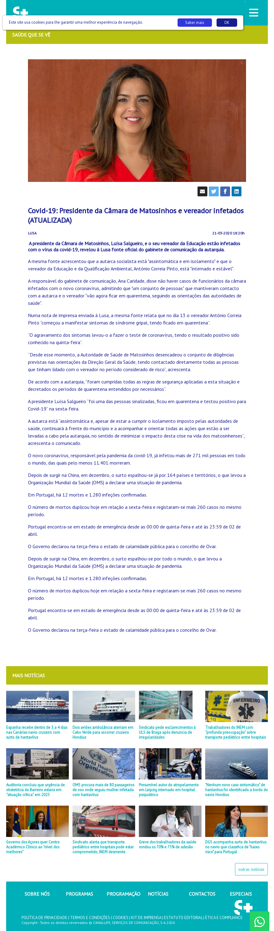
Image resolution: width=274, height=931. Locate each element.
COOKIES (120, 917)
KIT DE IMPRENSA (146, 917)
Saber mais (194, 22)
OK (226, 22)
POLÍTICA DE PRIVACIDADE (44, 917)
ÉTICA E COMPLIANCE (224, 917)
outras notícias (251, 869)
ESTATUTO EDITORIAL (183, 917)
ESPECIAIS (241, 894)
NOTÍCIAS (158, 894)
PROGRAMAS (79, 894)
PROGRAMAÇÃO (123, 894)
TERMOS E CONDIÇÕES (90, 917)
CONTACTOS (202, 894)
